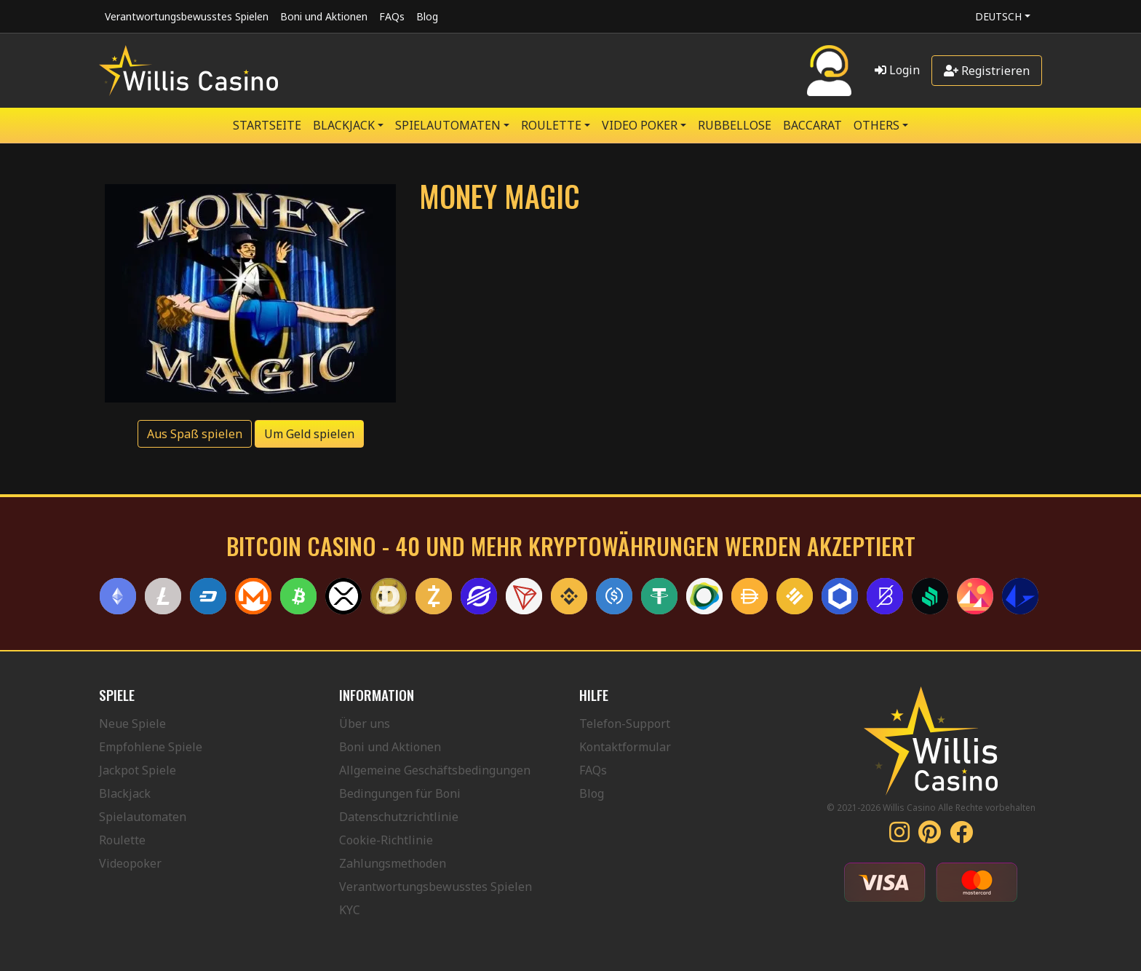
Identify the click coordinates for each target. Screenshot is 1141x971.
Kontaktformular (625, 747)
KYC (349, 910)
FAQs (392, 16)
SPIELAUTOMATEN (448, 125)
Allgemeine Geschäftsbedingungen (434, 770)
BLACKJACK (344, 125)
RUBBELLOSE (734, 125)
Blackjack (125, 793)
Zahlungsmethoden (392, 863)
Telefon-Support (624, 724)
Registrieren (987, 71)
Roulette (122, 840)
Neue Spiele (132, 724)
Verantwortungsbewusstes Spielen (187, 16)
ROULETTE (551, 125)
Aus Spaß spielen (194, 434)
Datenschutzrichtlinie (398, 817)
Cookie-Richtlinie (386, 840)
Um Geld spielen (309, 434)
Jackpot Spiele (137, 770)
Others (876, 125)
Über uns (364, 724)
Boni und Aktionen (323, 16)
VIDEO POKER (639, 125)
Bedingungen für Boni (400, 793)
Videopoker (130, 863)
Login (897, 70)
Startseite (267, 125)
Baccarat (812, 125)
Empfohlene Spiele (150, 747)
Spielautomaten (142, 817)
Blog (427, 16)
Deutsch (998, 16)
